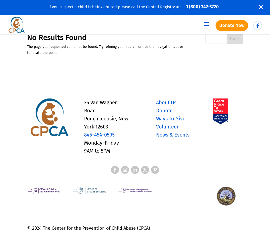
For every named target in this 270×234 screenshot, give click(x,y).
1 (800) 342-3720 (202, 7)
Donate (164, 111)
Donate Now (231, 25)
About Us (166, 102)
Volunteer (167, 127)
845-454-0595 (99, 135)
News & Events (172, 135)
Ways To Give (170, 119)
